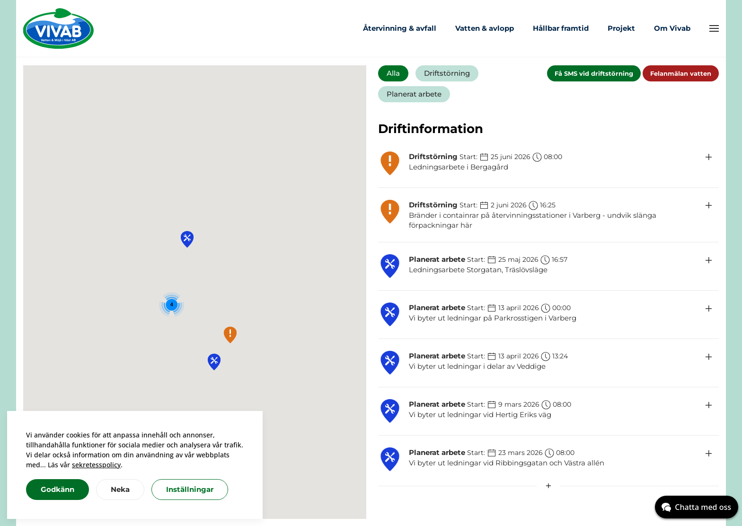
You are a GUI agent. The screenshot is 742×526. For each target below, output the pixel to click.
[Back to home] (58, 28)
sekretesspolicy (96, 464)
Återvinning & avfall (399, 28)
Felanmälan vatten (680, 73)
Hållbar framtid (561, 28)
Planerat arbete (414, 93)
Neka (120, 489)
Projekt (621, 28)
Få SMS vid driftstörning (594, 73)
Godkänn (57, 489)
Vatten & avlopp (484, 28)
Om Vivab (672, 28)
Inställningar (189, 489)
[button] (714, 28)
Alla (393, 73)
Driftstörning (447, 73)
